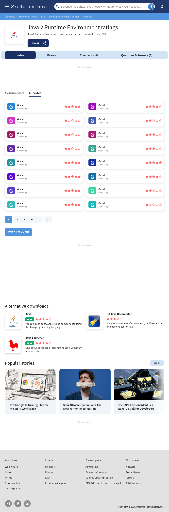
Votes (20, 55)
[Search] (104, 6)
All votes (35, 93)
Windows (10, 16)
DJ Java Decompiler (119, 314)
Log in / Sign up (160, 7)
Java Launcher (34, 338)
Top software (133, 472)
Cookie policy (12, 488)
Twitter (27, 503)
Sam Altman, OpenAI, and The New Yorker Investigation (82, 406)
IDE (43, 16)
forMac (130, 477)
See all (157, 362)
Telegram (8, 503)
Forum (49, 472)
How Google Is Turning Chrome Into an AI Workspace (29, 406)
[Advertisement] (84, 78)
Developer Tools (28, 16)
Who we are (11, 466)
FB (17, 503)
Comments (89, 55)
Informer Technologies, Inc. (150, 506)
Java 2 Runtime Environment (64, 16)
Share (36, 43)
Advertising (91, 466)
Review (51, 55)
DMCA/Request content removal (103, 483)
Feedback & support (56, 483)
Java (28, 314)
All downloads (134, 483)
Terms (8, 477)
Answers (136, 55)
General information (96, 472)
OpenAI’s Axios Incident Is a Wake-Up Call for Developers (136, 406)
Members (50, 466)
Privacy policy (12, 483)
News (8, 472)
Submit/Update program (99, 477)
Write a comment (18, 232)
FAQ (47, 477)
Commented (14, 93)
